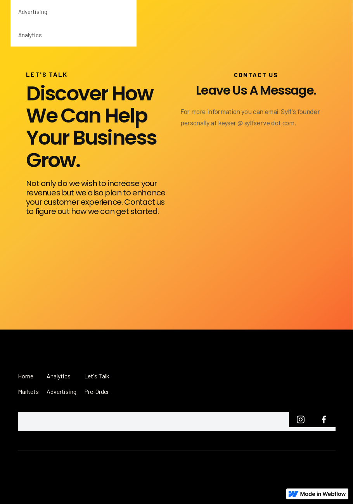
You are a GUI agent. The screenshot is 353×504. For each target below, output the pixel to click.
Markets (28, 391)
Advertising (32, 11)
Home (25, 376)
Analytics (30, 34)
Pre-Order (96, 391)
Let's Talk (96, 376)
